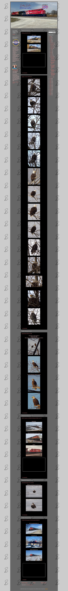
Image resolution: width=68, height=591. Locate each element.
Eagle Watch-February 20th (27, 333)
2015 (50, 86)
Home (34, 582)
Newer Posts (25, 582)
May (51, 52)
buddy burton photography (16, 70)
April (51, 53)
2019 (50, 81)
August (51, 48)
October (51, 45)
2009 (50, 94)
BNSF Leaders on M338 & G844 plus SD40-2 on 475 (32, 418)
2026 (50, 36)
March (51, 55)
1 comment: (24, 579)
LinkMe (14, 34)
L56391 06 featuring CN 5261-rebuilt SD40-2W (31, 520)
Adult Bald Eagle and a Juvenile (28, 482)
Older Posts (43, 582)
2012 (50, 90)
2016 (50, 85)
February (52, 56)
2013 (50, 89)
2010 (50, 93)
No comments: (25, 328)
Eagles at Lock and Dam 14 (27, 76)
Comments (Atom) (29, 584)
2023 (50, 40)
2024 (50, 39)
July (51, 49)
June (51, 51)
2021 (50, 78)
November (52, 44)
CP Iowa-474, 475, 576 (26, 33)
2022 (50, 41)
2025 (50, 37)
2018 (50, 82)
